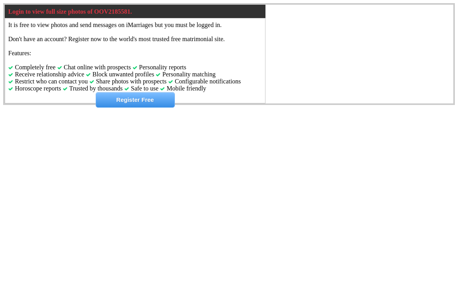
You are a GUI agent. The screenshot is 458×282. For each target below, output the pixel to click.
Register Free (135, 99)
